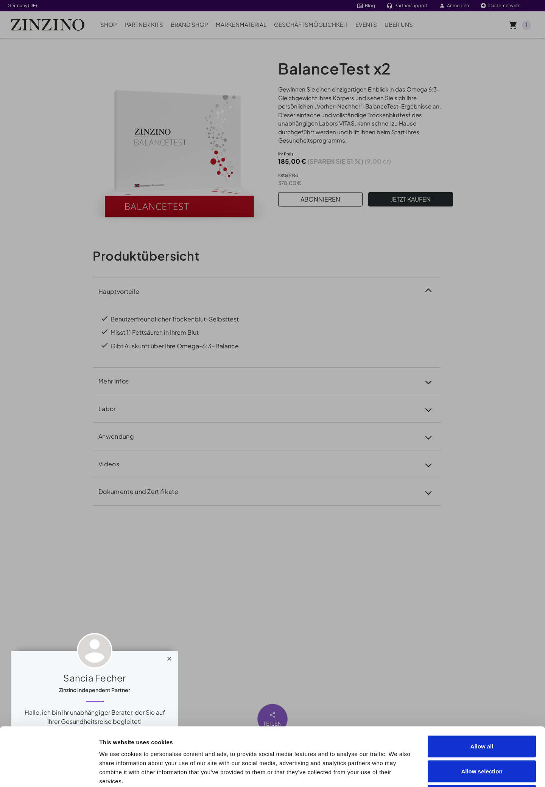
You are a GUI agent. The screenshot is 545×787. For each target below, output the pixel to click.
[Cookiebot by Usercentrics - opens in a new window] (49, 772)
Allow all (482, 688)
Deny (482, 737)
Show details (428, 772)
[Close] (169, 657)
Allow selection (481, 712)
